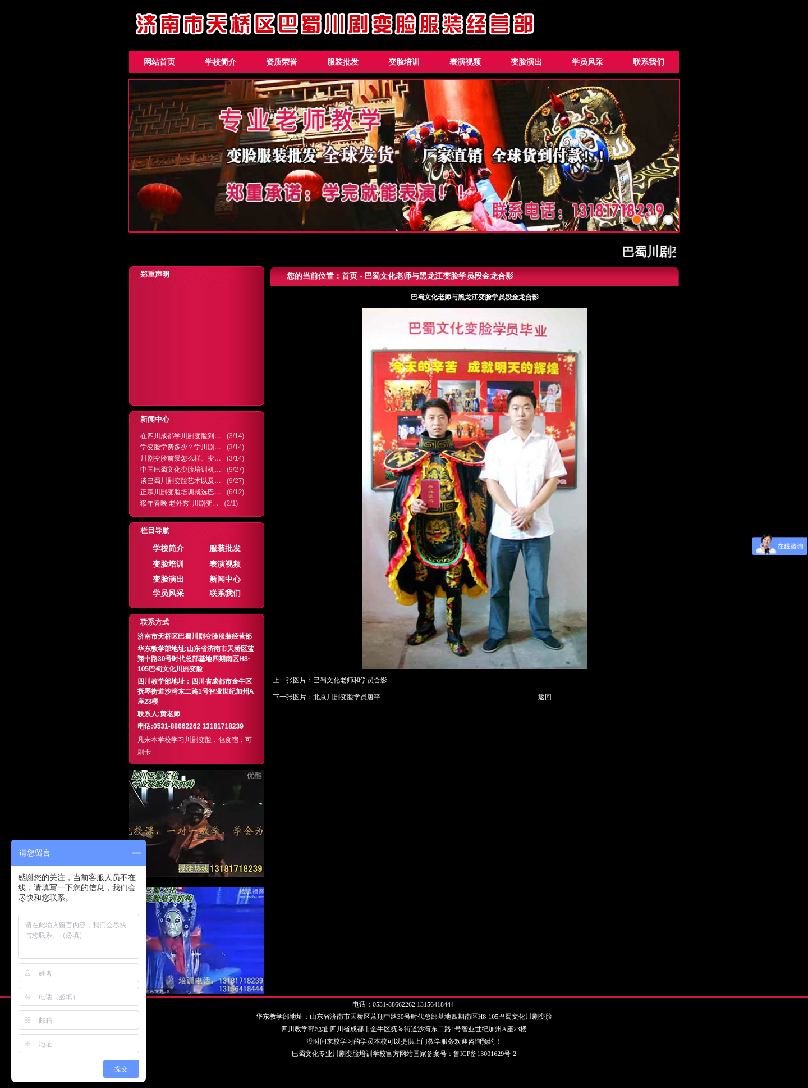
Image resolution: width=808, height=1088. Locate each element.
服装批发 (343, 61)
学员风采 (587, 61)
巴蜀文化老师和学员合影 (350, 680)
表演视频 (465, 61)
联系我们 (648, 61)
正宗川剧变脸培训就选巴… (180, 492)
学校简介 (220, 61)
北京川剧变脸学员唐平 (346, 697)
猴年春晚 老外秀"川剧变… (179, 503)
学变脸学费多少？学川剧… (180, 447)
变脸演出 (526, 61)
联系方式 (154, 622)
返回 (545, 697)
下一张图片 (289, 697)
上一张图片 (289, 680)
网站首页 (159, 61)
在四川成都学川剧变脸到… (180, 436)
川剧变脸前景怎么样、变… (180, 458)
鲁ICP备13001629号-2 (485, 1054)
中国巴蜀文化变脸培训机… (180, 470)
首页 (349, 275)
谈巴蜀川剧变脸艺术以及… (180, 481)
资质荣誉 (281, 61)
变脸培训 (404, 61)
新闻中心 (154, 419)
